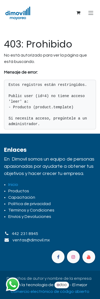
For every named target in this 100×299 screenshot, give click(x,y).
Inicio (13, 184)
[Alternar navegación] (91, 12)
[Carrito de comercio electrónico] (78, 13)
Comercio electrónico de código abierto (50, 291)
